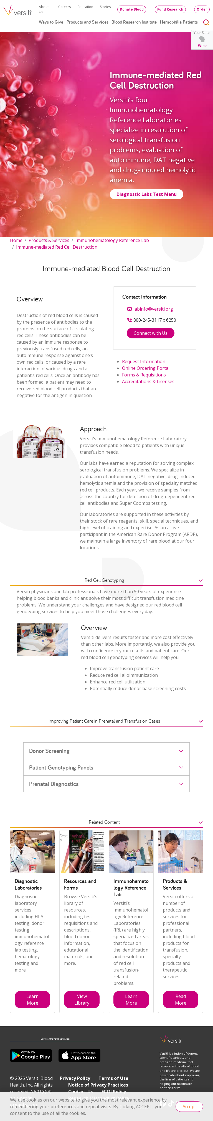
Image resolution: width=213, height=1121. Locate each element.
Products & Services (49, 240)
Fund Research (170, 9)
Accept (189, 1106)
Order (202, 9)
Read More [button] (180, 999)
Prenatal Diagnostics (53, 784)
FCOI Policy (114, 1091)
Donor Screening (49, 751)
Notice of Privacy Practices (98, 1085)
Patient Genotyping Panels (61, 767)
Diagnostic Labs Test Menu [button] (146, 194)
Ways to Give (51, 22)
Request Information (143, 361)
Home (16, 240)
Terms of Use (113, 1078)
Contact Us (80, 1091)
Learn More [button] (32, 999)
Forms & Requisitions (144, 375)
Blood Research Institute (134, 22)
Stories (105, 6)
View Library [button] (81, 999)
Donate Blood (132, 9)
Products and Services (87, 22)
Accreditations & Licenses (148, 381)
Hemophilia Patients (179, 22)
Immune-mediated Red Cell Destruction (56, 247)
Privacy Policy (75, 1078)
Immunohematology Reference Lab (112, 240)
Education (85, 6)
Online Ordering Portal (145, 368)
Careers (64, 6)
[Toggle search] (206, 22)
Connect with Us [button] (151, 333)
